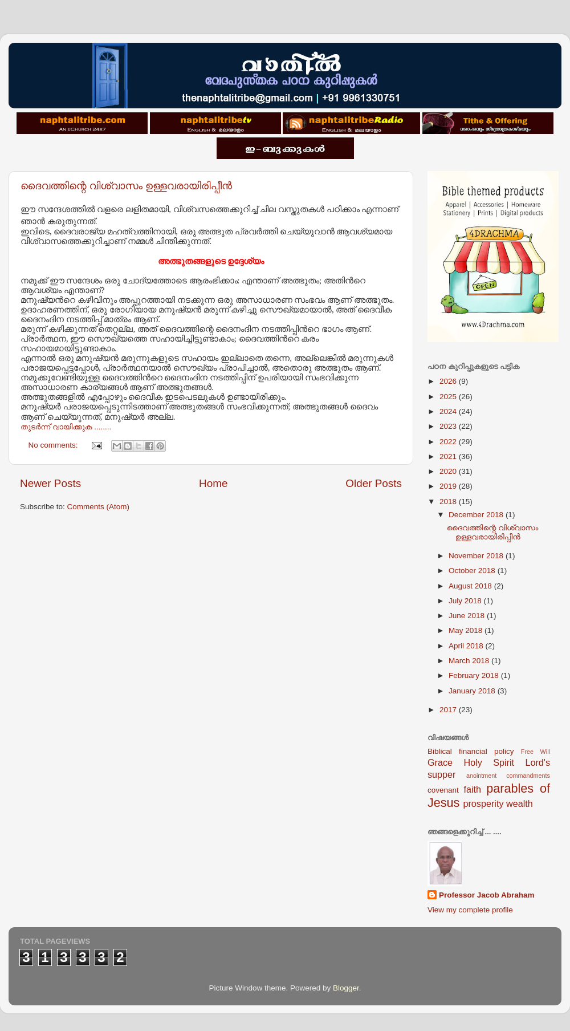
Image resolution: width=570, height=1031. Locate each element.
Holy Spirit (488, 762)
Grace (440, 762)
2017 (449, 709)
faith (472, 789)
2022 (449, 441)
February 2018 (475, 675)
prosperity (483, 803)
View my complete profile (470, 910)
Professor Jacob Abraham (487, 895)
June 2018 (468, 615)
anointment (481, 775)
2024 (449, 411)
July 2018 (466, 600)
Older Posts (373, 483)
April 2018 (467, 646)
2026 (449, 381)
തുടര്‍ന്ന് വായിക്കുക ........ (66, 427)
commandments (528, 775)
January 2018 (473, 691)
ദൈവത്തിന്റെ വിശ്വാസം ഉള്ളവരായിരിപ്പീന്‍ (126, 186)
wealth (519, 803)
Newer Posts (50, 483)
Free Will (535, 751)
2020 (449, 471)
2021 (449, 456)
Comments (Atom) (98, 506)
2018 (449, 501)
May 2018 (466, 630)
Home (213, 483)
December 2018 (477, 514)
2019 (449, 486)
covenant (443, 790)
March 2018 (470, 660)
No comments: (54, 445)
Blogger (346, 988)
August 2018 (471, 586)
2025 (449, 396)
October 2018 (473, 570)
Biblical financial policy (470, 751)
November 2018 (477, 555)
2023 (449, 426)
